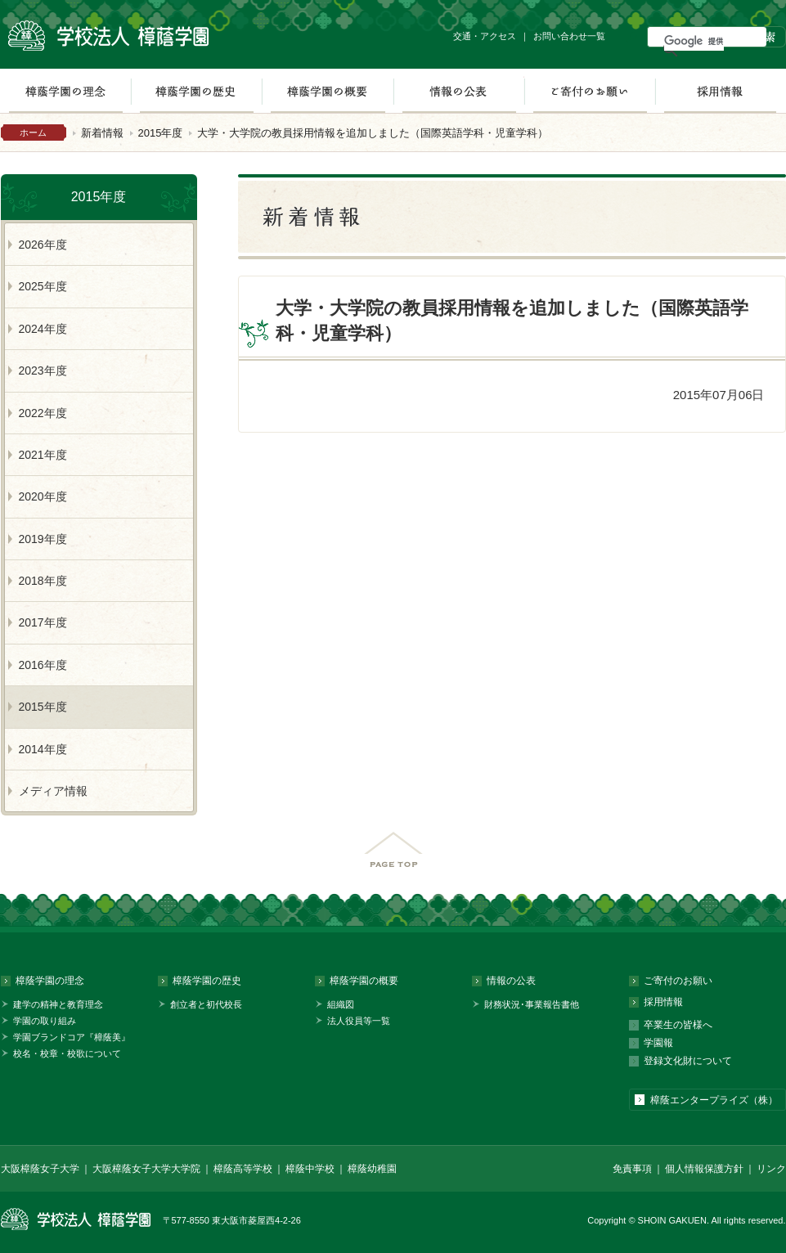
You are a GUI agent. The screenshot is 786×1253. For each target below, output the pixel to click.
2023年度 (43, 370)
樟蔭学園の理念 (50, 980)
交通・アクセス (484, 36)
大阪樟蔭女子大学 (40, 1168)
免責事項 (632, 1168)
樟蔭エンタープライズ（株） (714, 1100)
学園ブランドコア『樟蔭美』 (71, 1037)
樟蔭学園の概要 (327, 91)
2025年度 (43, 286)
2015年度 (160, 133)
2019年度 (43, 539)
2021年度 (43, 454)
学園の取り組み (44, 1021)
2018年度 (43, 580)
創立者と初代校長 (206, 1004)
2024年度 (43, 328)
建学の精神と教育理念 (58, 1004)
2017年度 (43, 622)
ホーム (33, 132)
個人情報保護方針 (704, 1168)
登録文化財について (688, 1061)
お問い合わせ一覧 (569, 36)
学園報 (658, 1043)
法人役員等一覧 (358, 1021)
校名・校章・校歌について (67, 1053)
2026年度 (43, 244)
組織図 (340, 1004)
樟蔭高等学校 (242, 1168)
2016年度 (43, 664)
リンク (771, 1168)
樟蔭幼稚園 (372, 1168)
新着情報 (102, 133)
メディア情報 (53, 790)
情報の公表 (458, 91)
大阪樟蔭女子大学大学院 (146, 1168)
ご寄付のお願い (589, 91)
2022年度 (43, 413)
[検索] (694, 41)
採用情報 (720, 91)
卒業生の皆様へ (678, 1025)
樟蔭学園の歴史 (196, 91)
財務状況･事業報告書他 (531, 1004)
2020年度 (43, 496)
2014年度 (43, 749)
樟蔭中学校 (310, 1168)
